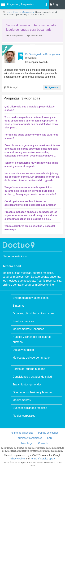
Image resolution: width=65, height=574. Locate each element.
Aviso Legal (26, 443)
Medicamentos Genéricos (28, 329)
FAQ (49, 438)
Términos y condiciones (29, 438)
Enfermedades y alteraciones (31, 297)
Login (56, 4)
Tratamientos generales (27, 384)
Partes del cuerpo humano (29, 368)
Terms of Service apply (42, 458)
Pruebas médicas (23, 321)
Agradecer (54, 87)
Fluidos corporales (24, 415)
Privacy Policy (17, 458)
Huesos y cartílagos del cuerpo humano (32, 339)
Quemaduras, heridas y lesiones (32, 392)
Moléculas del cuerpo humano (31, 357)
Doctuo (19, 245)
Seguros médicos (15, 256)
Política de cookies (48, 432)
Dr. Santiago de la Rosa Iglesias (42, 54)
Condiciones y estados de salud (32, 376)
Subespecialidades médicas (30, 407)
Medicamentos (22, 400)
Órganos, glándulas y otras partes (33, 313)
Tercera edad (12, 266)
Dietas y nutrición (23, 349)
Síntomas (18, 305)
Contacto (43, 443)
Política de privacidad (21, 432)
